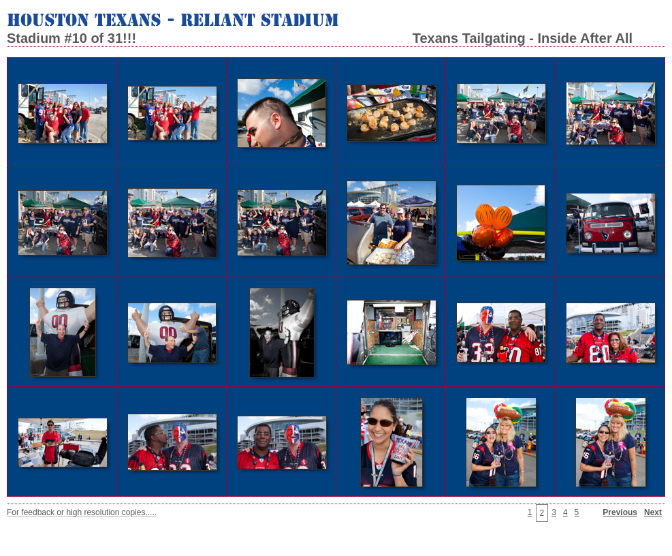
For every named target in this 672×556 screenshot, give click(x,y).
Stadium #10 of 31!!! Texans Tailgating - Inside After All (320, 38)
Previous (620, 512)
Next (653, 512)
